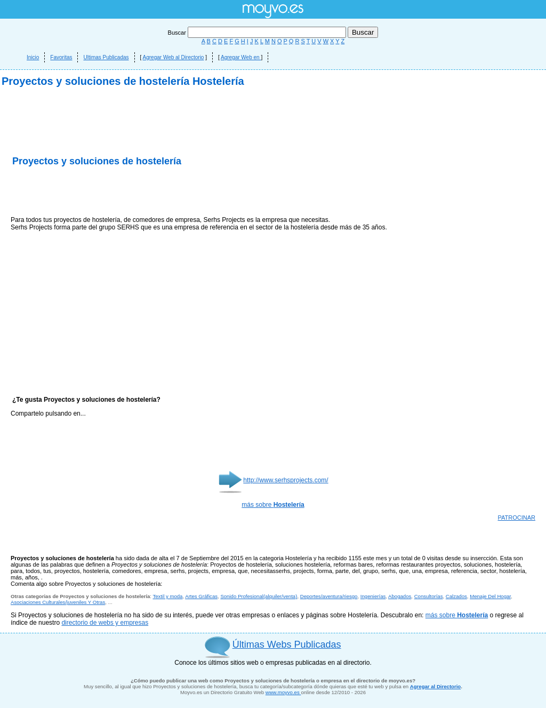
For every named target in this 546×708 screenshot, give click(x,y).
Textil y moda (167, 596)
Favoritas (61, 57)
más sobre (273, 504)
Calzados (456, 596)
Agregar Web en (241, 57)
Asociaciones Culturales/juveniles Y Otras (58, 602)
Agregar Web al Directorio (173, 57)
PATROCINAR (517, 517)
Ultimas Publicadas (106, 57)
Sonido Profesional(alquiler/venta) (258, 596)
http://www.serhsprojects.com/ (285, 480)
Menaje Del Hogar (490, 596)
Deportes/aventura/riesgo (329, 596)
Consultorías (428, 596)
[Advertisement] (135, 192)
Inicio (33, 57)
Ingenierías (373, 596)
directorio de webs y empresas (104, 622)
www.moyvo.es (283, 692)
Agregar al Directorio (435, 686)
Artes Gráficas (201, 596)
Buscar (258, 32)
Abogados (399, 596)
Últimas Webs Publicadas (286, 644)
